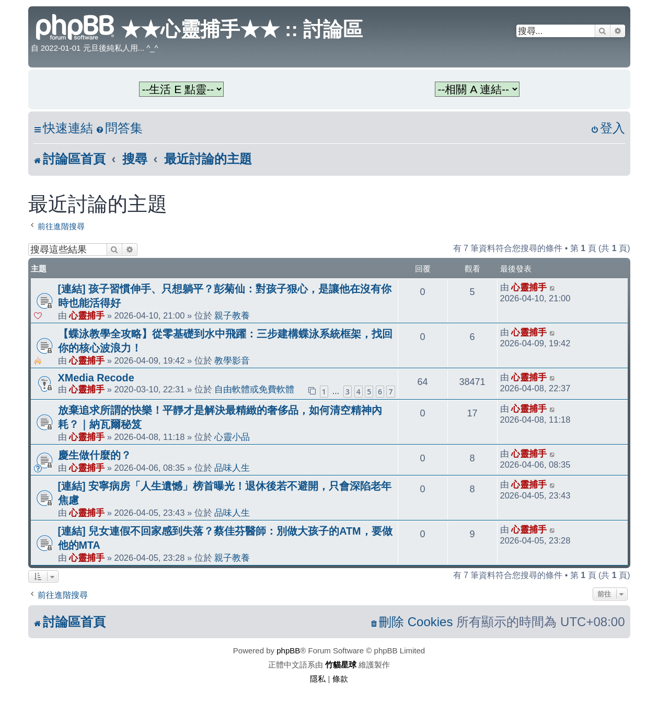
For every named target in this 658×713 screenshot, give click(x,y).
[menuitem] (119, 128)
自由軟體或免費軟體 (254, 389)
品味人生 (232, 467)
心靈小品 (232, 437)
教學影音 (232, 360)
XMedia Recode (96, 377)
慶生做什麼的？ (94, 455)
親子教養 (232, 315)
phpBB (288, 650)
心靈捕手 (87, 315)
